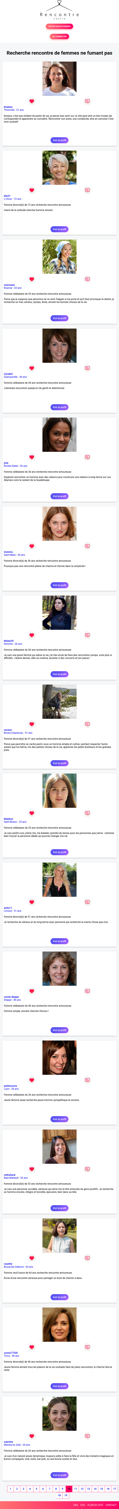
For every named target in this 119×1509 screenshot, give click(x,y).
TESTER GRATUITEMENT (59, 26)
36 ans (21, 554)
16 (108, 1488)
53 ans (18, 287)
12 (82, 1488)
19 (65, 1495)
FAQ (75, 1505)
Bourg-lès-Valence (14, 1266)
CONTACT (111, 1505)
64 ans (29, 1266)
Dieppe (7, 999)
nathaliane (9, 1174)
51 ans (20, 109)
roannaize (9, 284)
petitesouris (10, 1085)
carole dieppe (11, 996)
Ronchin (8, 643)
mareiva (8, 551)
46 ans (17, 999)
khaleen (8, 106)
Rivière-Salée (11, 465)
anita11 (8, 907)
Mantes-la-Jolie (12, 1444)
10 (69, 1488)
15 (101, 1488)
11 (75, 1488)
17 (114, 1488)
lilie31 (7, 195)
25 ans (22, 821)
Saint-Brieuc (10, 821)
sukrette (8, 1441)
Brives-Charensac (13, 732)
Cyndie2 (8, 373)
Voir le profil (59, 140)
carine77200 (11, 1352)
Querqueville (11, 376)
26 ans (23, 465)
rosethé (8, 1263)
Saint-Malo (10, 554)
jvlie (6, 462)
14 (95, 1488)
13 (88, 1488)
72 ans (17, 198)
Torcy (7, 1355)
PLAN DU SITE (95, 1505)
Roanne (8, 287)
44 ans (23, 376)
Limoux (8, 910)
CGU (82, 1505)
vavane (8, 729)
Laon (6, 1088)
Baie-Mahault (11, 1177)
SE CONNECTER (59, 36)
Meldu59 (9, 640)
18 (59, 1495)
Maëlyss (8, 818)
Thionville (9, 109)
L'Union (8, 198)
